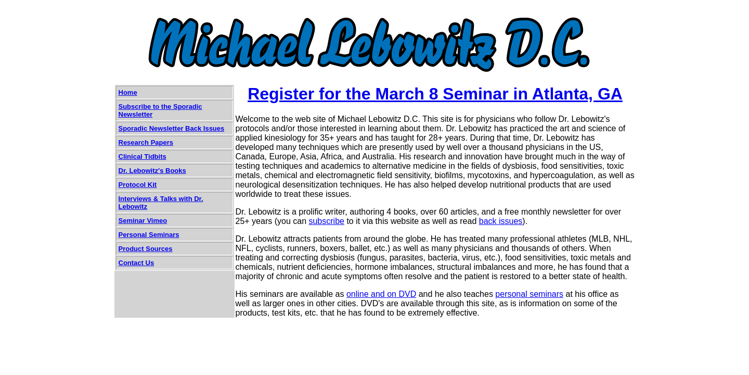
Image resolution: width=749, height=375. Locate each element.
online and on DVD (381, 294)
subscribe (326, 221)
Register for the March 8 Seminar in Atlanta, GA (435, 93)
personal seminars (529, 294)
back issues (501, 221)
